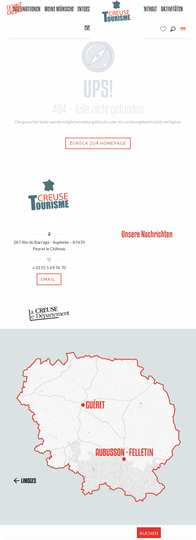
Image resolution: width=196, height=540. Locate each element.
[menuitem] (27, 9)
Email (48, 279)
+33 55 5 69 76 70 (49, 267)
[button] (173, 29)
